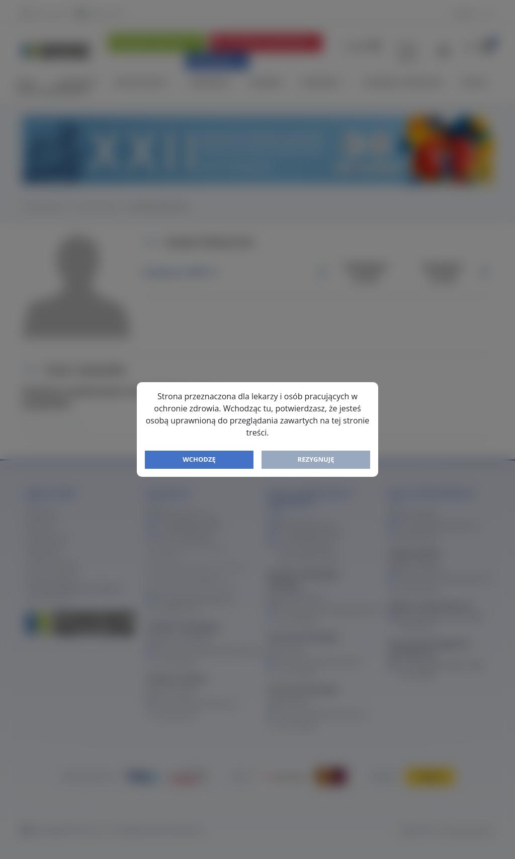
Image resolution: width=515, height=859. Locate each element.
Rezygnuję (316, 459)
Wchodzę (199, 459)
